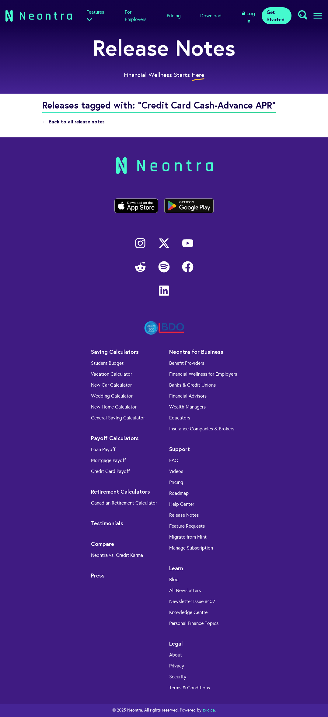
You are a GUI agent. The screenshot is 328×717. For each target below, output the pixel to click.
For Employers (135, 15)
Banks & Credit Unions (192, 385)
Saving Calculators (115, 351)
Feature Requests (187, 526)
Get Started (275, 15)
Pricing (174, 16)
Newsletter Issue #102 (192, 601)
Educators (179, 418)
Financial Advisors (188, 396)
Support (179, 449)
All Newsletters (185, 590)
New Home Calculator (114, 407)
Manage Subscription (191, 548)
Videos (176, 471)
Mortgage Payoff (108, 460)
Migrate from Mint (188, 537)
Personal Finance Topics (193, 623)
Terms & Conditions (189, 688)
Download (211, 16)
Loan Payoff (103, 449)
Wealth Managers (187, 407)
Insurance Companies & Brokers (201, 429)
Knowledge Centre (188, 612)
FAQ (174, 460)
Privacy (176, 666)
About (175, 655)
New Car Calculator (111, 385)
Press (98, 575)
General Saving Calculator (118, 418)
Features (95, 12)
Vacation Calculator (111, 374)
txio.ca (209, 710)
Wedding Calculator (112, 396)
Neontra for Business (196, 351)
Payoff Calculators (115, 438)
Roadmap (179, 493)
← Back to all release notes (73, 121)
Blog (174, 579)
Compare (102, 543)
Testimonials (107, 523)
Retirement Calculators (120, 491)
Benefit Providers (186, 363)
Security (177, 677)
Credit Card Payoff (110, 471)
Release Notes (184, 515)
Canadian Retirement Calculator (124, 503)
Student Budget (107, 363)
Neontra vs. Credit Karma (117, 555)
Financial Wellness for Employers (203, 374)
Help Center (181, 504)
